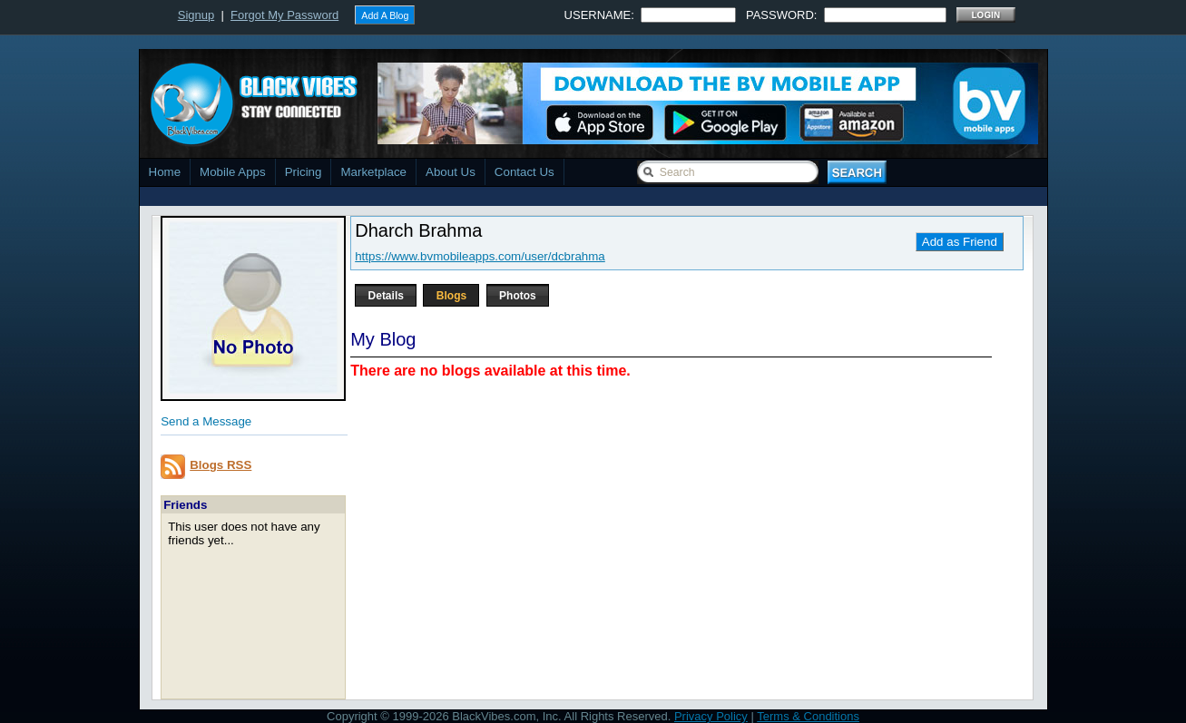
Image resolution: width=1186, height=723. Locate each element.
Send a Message (206, 421)
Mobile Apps (233, 172)
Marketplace (373, 172)
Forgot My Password (284, 15)
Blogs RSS (220, 465)
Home (165, 172)
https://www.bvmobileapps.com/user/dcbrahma (480, 256)
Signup (196, 15)
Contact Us (524, 172)
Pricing (303, 172)
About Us (450, 172)
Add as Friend (959, 242)
